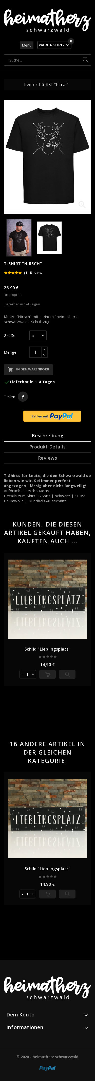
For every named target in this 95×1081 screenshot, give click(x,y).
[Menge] (35, 352)
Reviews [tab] (47, 458)
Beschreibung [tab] (47, 435)
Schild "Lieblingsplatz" (48, 649)
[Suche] (42, 60)
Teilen (23, 397)
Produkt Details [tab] (47, 447)
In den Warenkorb (28, 370)
